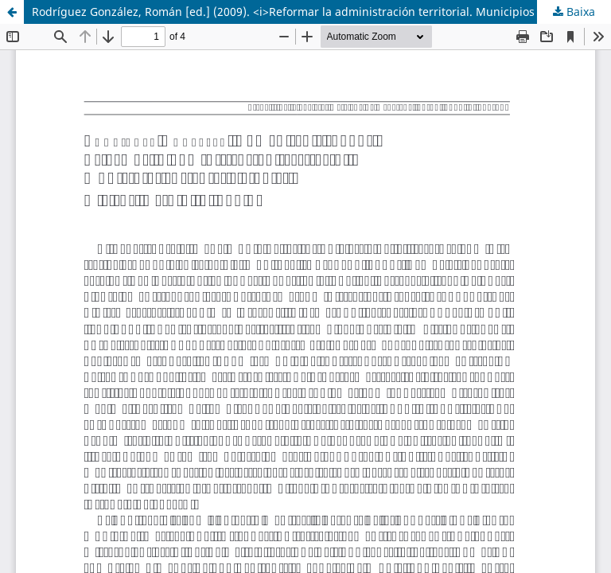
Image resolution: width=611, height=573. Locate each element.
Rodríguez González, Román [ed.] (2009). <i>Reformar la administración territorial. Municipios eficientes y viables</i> (321, 11)
